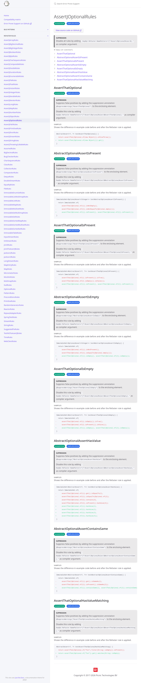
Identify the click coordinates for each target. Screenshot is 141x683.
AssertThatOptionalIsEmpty (70, 68)
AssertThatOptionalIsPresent (70, 61)
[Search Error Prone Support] (83, 3)
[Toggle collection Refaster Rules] (48, 36)
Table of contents (64, 50)
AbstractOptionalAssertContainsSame (74, 76)
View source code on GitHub (69, 30)
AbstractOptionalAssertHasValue (72, 72)
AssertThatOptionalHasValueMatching (75, 79)
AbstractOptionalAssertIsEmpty (71, 64)
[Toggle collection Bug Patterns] (48, 30)
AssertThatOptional (66, 53)
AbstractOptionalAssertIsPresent (72, 57)
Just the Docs (19, 678)
